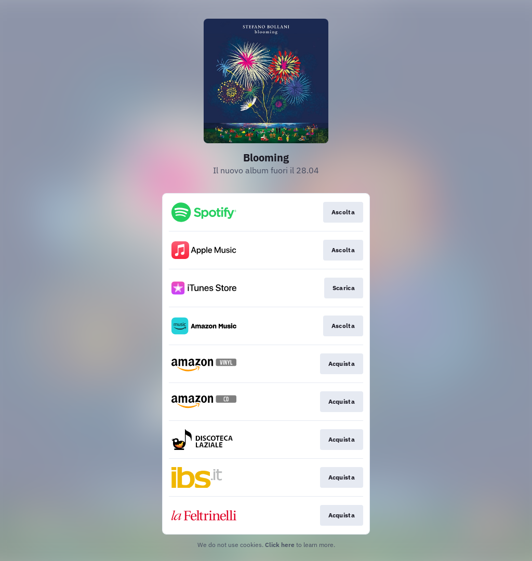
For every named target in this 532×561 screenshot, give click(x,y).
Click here (280, 545)
